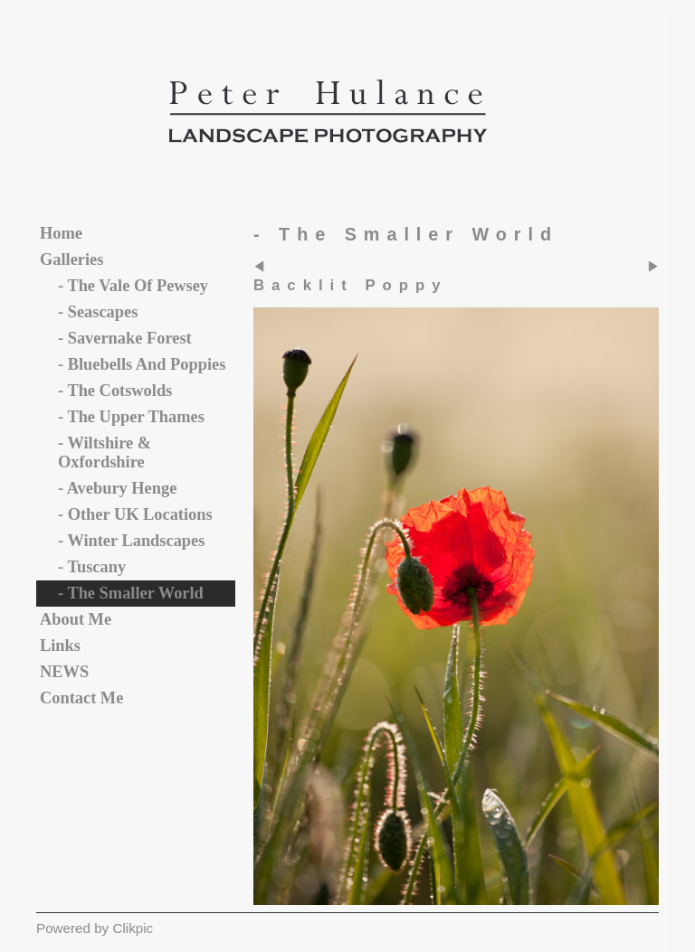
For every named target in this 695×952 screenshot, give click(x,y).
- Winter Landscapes (131, 541)
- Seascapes (98, 312)
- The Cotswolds (115, 391)
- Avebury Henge (117, 488)
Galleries (71, 259)
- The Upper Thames (131, 417)
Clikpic (132, 928)
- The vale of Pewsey (133, 286)
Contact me (81, 698)
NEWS (64, 672)
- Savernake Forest (125, 338)
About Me (75, 619)
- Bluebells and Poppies (141, 364)
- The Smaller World (131, 593)
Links (60, 645)
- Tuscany (92, 567)
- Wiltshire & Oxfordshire (104, 452)
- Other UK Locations (135, 514)
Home (61, 233)
